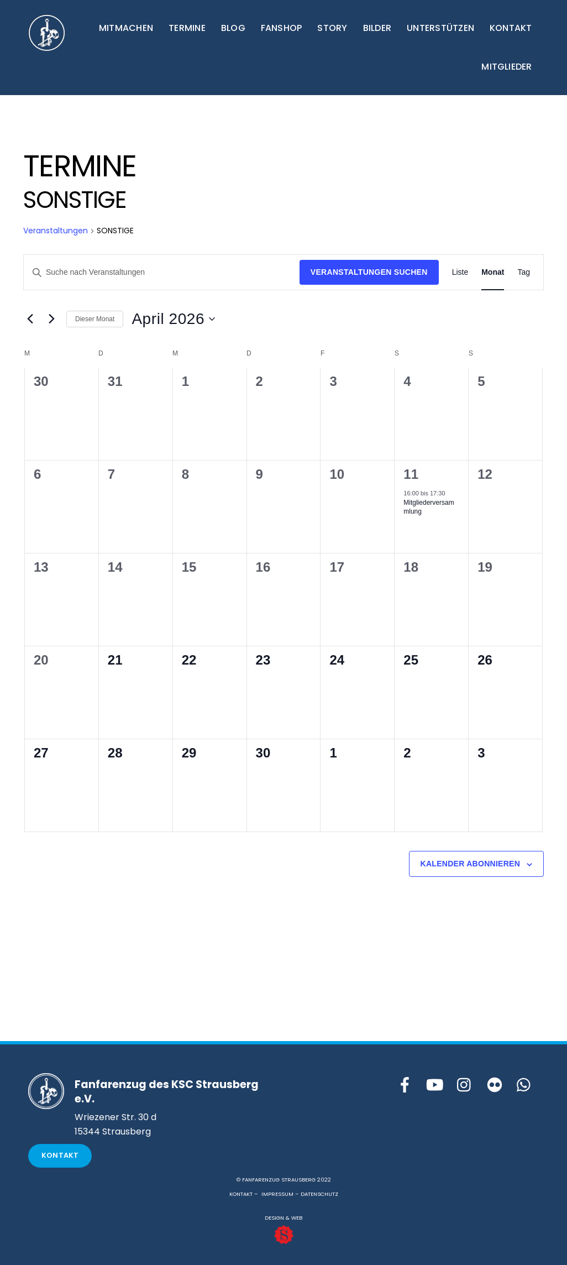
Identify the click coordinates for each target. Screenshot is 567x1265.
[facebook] (405, 1085)
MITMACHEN (126, 28)
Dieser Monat (94, 319)
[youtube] (435, 1085)
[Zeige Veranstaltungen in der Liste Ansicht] (460, 272)
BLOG (233, 28)
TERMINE (187, 28)
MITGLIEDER (506, 66)
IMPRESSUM (277, 1194)
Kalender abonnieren (471, 863)
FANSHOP (281, 28)
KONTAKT (511, 28)
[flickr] (494, 1085)
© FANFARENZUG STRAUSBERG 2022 (284, 1179)
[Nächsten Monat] (51, 319)
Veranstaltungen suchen (369, 272)
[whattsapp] (524, 1085)
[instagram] (465, 1085)
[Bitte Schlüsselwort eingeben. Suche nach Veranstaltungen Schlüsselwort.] (162, 272)
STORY (332, 28)
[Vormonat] (29, 319)
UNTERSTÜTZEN (440, 28)
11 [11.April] (410, 474)
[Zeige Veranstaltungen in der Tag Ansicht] (523, 272)
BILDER (377, 28)
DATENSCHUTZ (319, 1194)
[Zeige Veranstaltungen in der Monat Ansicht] (492, 272)
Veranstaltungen (55, 231)
